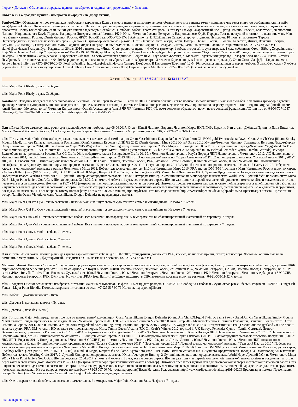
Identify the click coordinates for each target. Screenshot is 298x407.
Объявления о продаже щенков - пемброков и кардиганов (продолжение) (80, 7)
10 (161, 78)
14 (177, 78)
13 (173, 78)
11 (165, 78)
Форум (6, 7)
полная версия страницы (19, 399)
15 (181, 78)
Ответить (141, 7)
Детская (20, 7)
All (186, 78)
